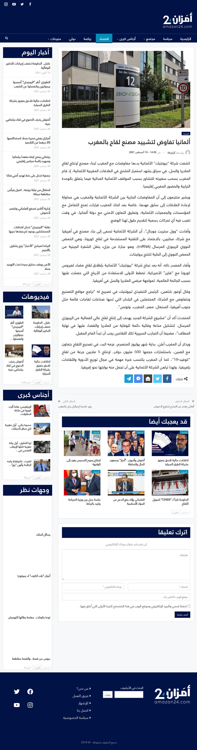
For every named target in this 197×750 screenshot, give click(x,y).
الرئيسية (185, 38)
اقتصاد (104, 38)
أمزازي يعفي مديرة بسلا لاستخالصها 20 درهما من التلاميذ (28, 140)
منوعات (56, 38)
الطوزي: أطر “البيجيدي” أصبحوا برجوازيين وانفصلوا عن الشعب (31, 84)
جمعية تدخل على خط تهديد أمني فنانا (28, 175)
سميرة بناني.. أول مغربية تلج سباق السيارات (18, 426)
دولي (72, 38)
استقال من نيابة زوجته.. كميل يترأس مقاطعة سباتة (29, 192)
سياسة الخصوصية (75, 717)
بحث (107, 694)
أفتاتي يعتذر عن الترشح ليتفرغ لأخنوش (174, 406)
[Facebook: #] (30, 691)
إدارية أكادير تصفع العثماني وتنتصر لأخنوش (29, 210)
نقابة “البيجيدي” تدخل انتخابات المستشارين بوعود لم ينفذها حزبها (29, 229)
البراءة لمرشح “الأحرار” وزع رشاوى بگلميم (30, 247)
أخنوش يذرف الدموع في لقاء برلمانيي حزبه (28, 121)
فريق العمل (80, 695)
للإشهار (83, 702)
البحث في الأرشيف (132, 687)
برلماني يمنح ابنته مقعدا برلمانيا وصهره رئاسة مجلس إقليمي (31, 158)
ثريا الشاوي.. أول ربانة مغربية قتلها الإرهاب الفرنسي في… (20, 446)
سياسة (167, 38)
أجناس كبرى (127, 38)
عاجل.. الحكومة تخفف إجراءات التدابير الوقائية (28, 65)
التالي (175, 512)
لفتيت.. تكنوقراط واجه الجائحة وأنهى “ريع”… (19, 463)
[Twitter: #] (17, 691)
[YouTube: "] (17, 705)
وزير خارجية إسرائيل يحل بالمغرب (75, 406)
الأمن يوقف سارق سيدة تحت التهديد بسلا (28, 266)
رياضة (87, 38)
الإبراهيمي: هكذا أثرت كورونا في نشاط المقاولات (20, 410)
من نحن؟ (82, 688)
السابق (185, 512)
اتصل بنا (82, 710)
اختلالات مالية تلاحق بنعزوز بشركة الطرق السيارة (29, 102)
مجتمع (150, 38)
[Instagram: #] (30, 705)
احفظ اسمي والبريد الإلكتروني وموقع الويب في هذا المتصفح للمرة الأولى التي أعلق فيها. (133, 605)
